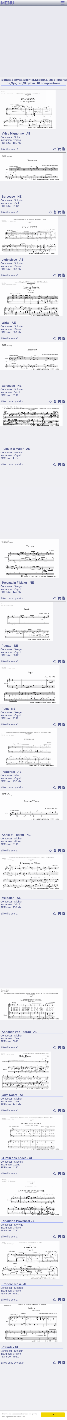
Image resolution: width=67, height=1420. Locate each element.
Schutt (17, 137)
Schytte (18, 200)
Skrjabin (18, 1350)
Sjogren (18, 1287)
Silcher (18, 838)
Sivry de (18, 1224)
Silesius (18, 1161)
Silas (16, 775)
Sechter (18, 452)
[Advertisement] (33, 35)
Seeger (18, 586)
